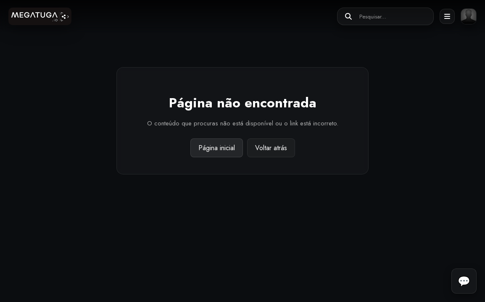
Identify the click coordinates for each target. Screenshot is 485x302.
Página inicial (216, 148)
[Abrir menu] (447, 16)
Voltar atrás (271, 148)
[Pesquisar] (348, 16)
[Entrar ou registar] (469, 16)
